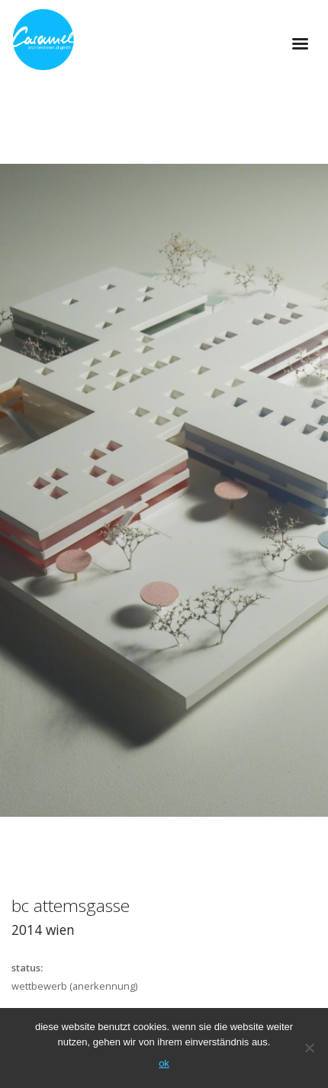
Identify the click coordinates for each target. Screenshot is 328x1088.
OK (164, 1063)
